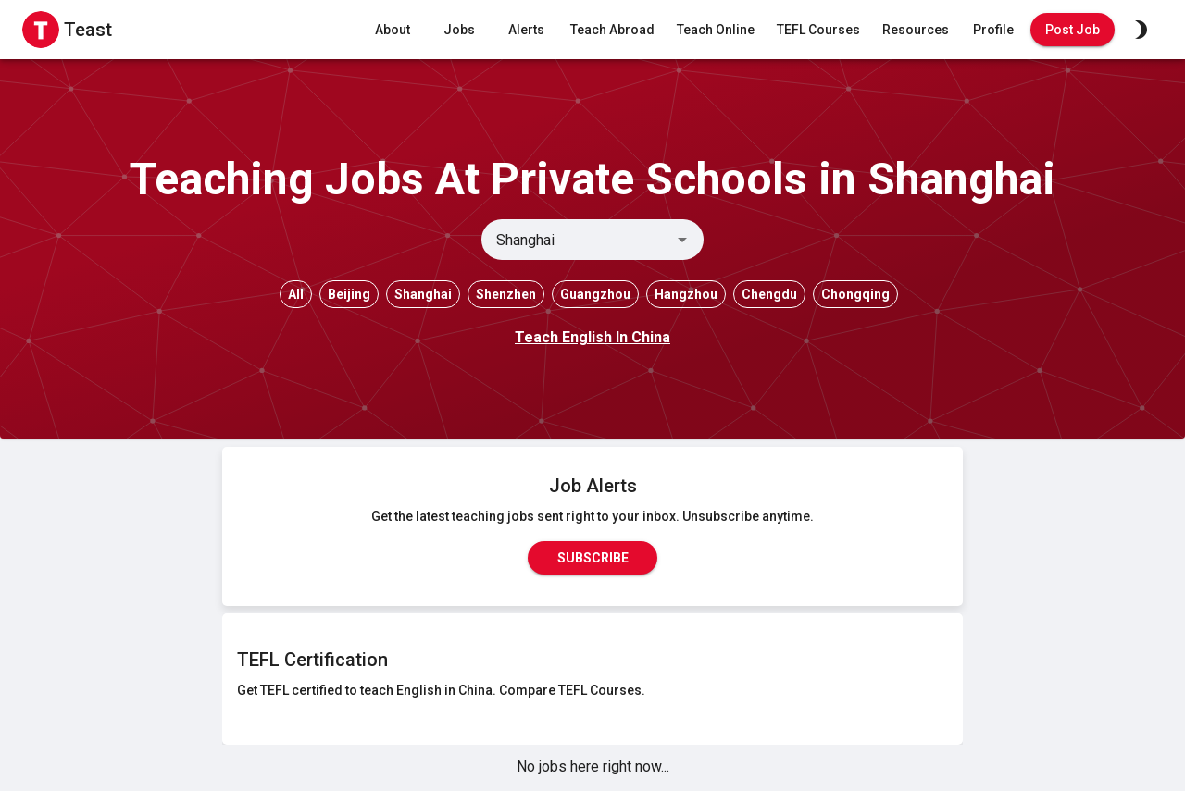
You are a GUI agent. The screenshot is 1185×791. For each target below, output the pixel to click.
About (392, 30)
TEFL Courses (818, 30)
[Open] (682, 240)
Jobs (459, 30)
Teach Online (715, 30)
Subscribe (592, 558)
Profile (993, 30)
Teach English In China (592, 337)
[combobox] (577, 240)
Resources (915, 30)
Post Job (1072, 30)
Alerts (525, 30)
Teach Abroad (612, 30)
